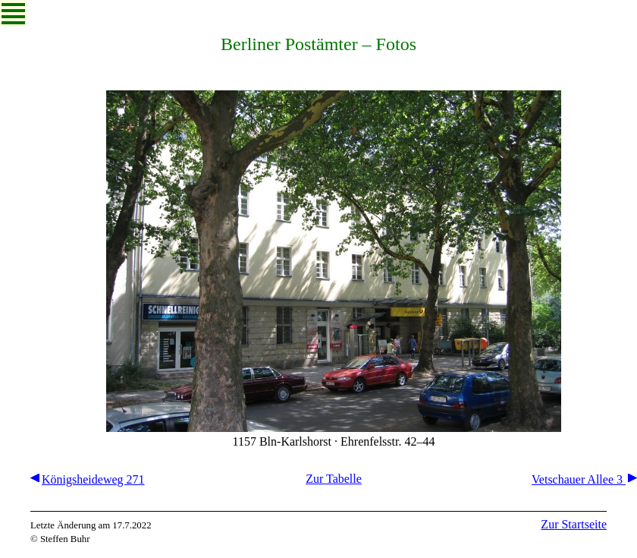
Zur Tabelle (334, 478)
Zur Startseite (574, 524)
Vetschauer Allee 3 (584, 479)
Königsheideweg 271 (87, 479)
